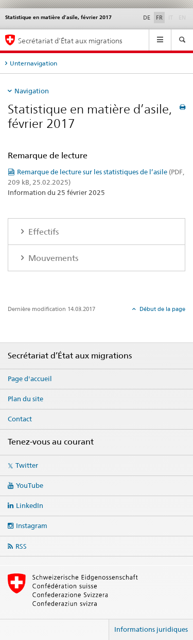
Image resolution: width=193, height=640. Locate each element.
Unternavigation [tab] (33, 63)
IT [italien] (171, 17)
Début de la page (161, 309)
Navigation (31, 91)
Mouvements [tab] (52, 258)
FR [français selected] (159, 17)
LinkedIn (29, 505)
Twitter (26, 465)
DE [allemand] (146, 17)
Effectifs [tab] (42, 232)
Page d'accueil (30, 378)
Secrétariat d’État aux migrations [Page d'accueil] (70, 40)
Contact (20, 419)
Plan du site (25, 399)
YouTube (29, 485)
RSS (21, 546)
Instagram (31, 525)
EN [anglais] (183, 17)
